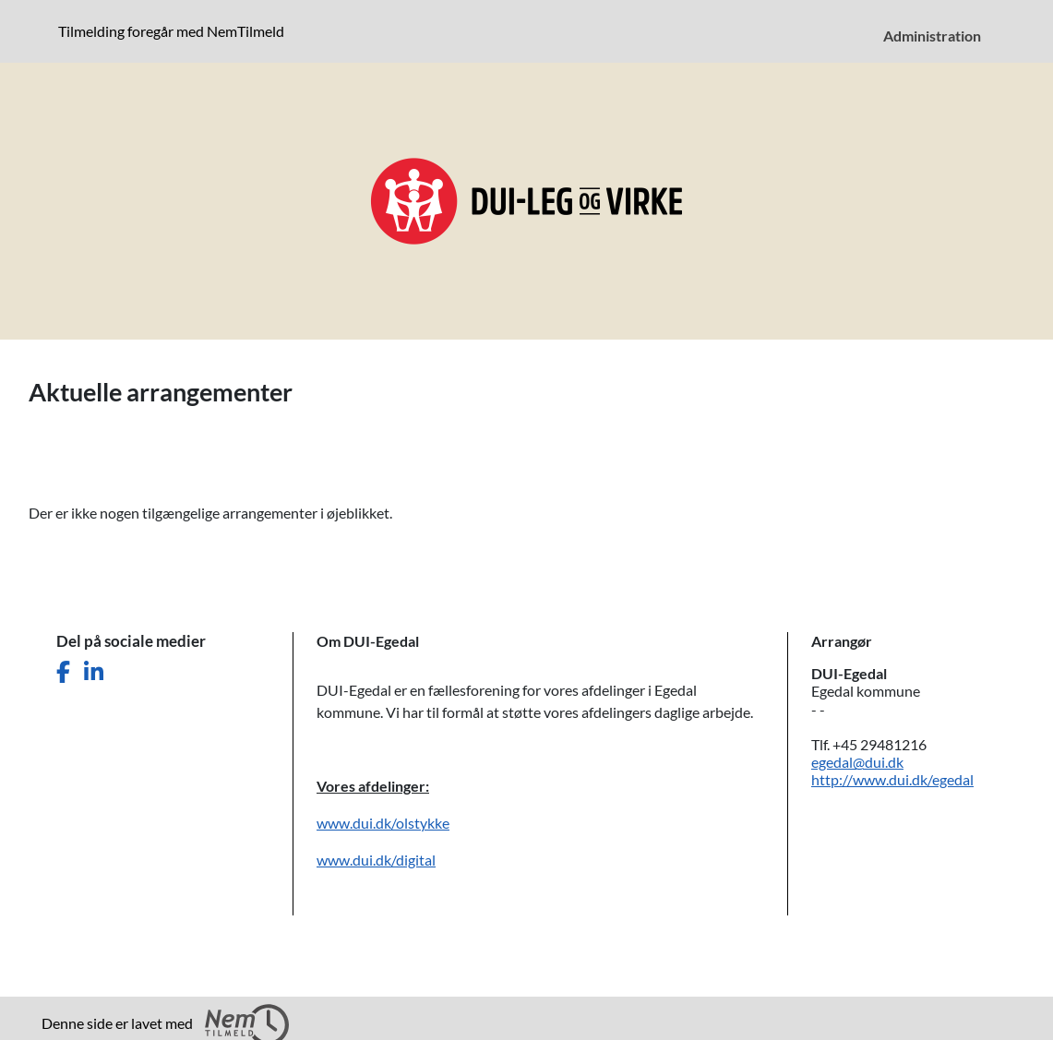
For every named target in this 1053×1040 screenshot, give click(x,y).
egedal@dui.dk (857, 762)
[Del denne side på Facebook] (63, 672)
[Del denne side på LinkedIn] (93, 672)
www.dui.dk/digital (376, 859)
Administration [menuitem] (932, 35)
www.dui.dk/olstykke (383, 822)
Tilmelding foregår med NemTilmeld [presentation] (171, 31)
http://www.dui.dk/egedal (892, 779)
